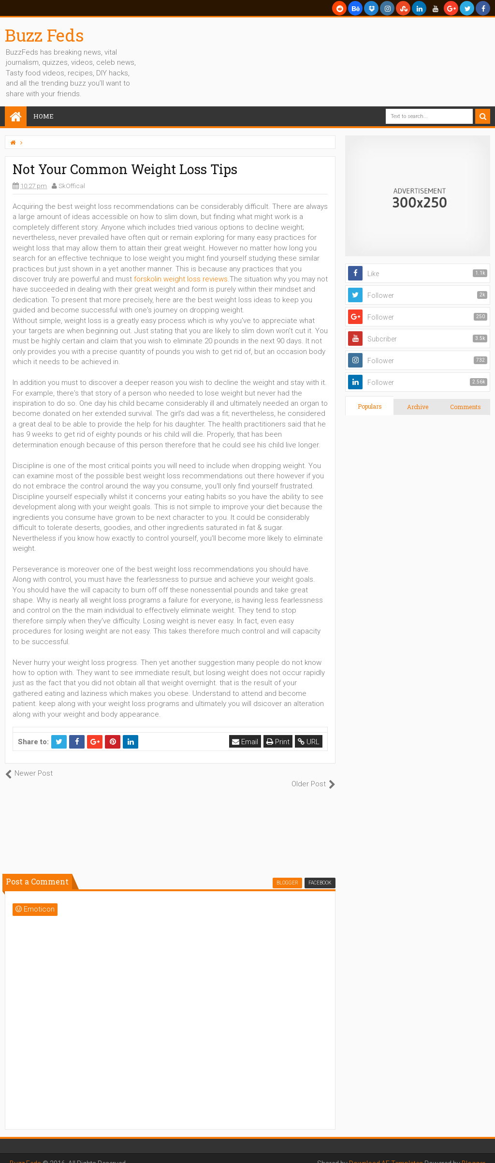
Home (43, 116)
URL (309, 741)
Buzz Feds (44, 35)
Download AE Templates (386, 1153)
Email (245, 741)
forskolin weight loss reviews (181, 279)
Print (278, 741)
